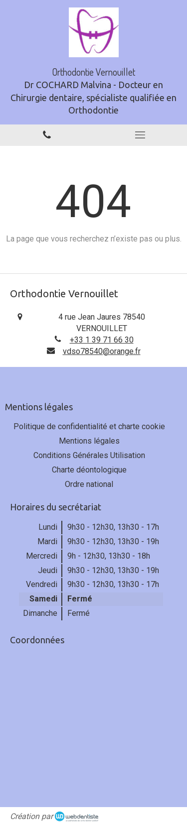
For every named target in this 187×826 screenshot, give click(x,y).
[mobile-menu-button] (140, 135)
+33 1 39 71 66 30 (102, 340)
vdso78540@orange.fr (102, 351)
